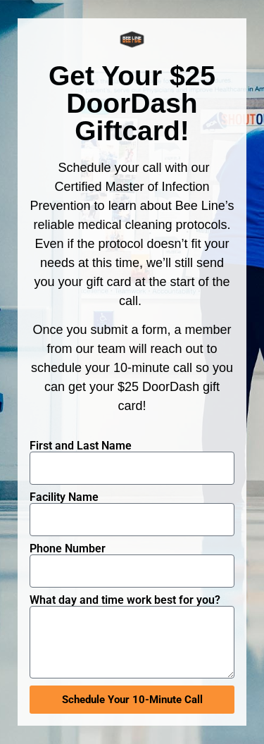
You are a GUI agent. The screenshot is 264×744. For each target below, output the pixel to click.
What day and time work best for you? (125, 600)
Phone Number (68, 548)
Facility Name (64, 497)
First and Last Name (81, 446)
